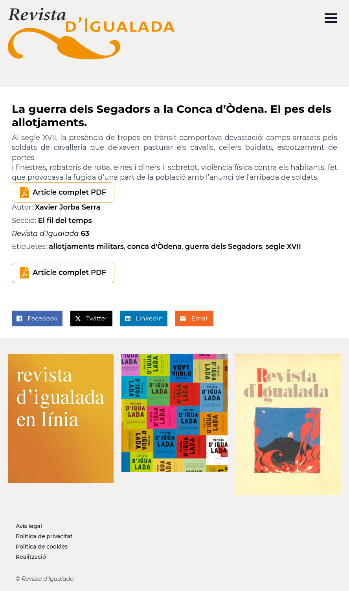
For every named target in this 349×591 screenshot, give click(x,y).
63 (50, 233)
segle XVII (283, 246)
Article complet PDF (69, 192)
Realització (31, 556)
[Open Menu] (331, 18)
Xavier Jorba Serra (68, 207)
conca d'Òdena (154, 246)
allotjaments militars (86, 246)
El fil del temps (65, 220)
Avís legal (29, 526)
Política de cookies (42, 546)
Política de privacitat (44, 536)
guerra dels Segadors (223, 246)
